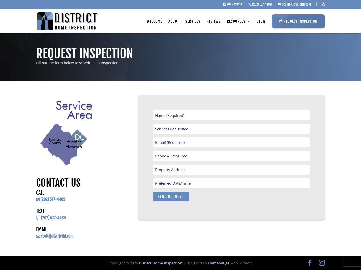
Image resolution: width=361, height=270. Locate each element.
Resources (236, 21)
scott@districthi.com (54, 236)
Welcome (154, 21)
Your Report (233, 4)
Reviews (214, 21)
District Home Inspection (160, 263)
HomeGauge (218, 263)
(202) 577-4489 (262, 4)
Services (192, 21)
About (173, 21)
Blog (261, 21)
